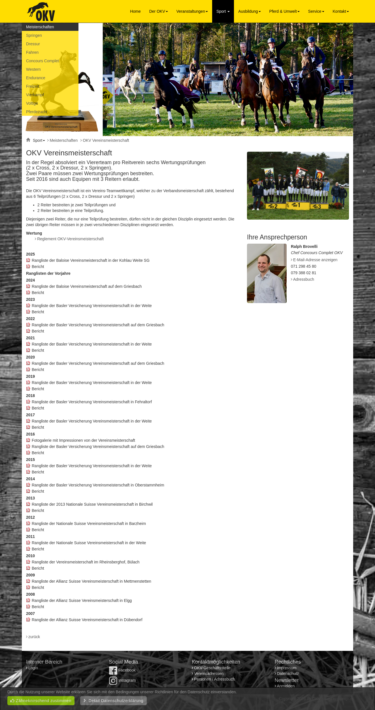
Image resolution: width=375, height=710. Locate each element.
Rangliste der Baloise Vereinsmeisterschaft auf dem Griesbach (87, 286)
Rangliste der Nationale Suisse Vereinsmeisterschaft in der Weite (89, 542)
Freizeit (32, 86)
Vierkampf (35, 95)
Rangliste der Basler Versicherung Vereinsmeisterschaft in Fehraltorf (92, 402)
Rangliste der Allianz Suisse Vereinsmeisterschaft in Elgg (82, 600)
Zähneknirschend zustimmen (40, 700)
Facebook (122, 670)
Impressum (287, 668)
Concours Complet (42, 61)
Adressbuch (303, 279)
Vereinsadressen (208, 673)
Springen (34, 35)
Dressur (33, 44)
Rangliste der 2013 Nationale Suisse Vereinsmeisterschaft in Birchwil (92, 504)
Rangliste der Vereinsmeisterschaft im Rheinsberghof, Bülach (86, 562)
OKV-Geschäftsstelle (212, 668)
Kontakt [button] (341, 11)
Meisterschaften (40, 27)
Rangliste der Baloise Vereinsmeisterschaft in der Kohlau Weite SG (91, 260)
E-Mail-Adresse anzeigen (315, 260)
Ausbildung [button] (249, 11)
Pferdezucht (36, 112)
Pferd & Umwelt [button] (284, 11)
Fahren (32, 52)
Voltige (32, 103)
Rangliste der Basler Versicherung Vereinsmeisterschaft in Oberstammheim (98, 485)
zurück (34, 636)
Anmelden (286, 686)
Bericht (38, 266)
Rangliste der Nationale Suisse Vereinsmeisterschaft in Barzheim (89, 523)
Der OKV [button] (158, 11)
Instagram (122, 680)
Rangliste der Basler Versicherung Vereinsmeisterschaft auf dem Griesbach (98, 325)
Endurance (35, 78)
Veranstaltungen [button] (192, 11)
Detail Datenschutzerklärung (113, 700)
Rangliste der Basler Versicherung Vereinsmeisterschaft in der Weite (92, 305)
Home (135, 11)
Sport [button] (223, 11)
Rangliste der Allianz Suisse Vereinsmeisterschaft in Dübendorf (87, 619)
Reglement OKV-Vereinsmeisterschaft (70, 239)
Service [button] (316, 11)
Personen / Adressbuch (214, 679)
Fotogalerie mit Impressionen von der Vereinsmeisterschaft (83, 440)
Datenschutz (288, 673)
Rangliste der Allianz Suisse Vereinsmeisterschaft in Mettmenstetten (91, 581)
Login (33, 668)
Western (33, 69)
